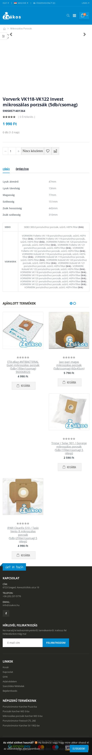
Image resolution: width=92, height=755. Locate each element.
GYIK (5, 676)
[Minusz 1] (5, 151)
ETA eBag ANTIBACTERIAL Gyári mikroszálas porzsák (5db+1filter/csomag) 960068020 (23, 367)
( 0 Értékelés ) (26, 117)
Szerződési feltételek (13, 686)
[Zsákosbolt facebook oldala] (6, 613)
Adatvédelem (10, 681)
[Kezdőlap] (4, 28)
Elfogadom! (79, 748)
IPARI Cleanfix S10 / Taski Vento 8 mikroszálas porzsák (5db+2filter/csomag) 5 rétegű (23, 534)
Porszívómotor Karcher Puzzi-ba (20, 706)
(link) (81, 227)
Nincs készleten (33, 151)
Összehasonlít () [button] (44, 3)
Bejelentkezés (10, 690)
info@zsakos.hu (11, 605)
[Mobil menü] (74, 15)
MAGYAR (20, 3)
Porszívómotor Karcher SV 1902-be (21, 725)
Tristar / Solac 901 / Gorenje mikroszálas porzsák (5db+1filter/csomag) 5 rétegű (69, 448)
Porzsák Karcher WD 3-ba (16, 711)
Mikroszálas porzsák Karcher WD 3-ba (22, 716)
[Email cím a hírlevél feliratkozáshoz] (36, 642)
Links (84, 3)
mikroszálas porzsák (21, 28)
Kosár (6, 667)
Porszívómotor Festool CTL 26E (19, 720)
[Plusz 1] (18, 151)
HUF (5, 3)
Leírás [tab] (6, 169)
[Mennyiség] (12, 151)
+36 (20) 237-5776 (12, 596)
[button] (68, 15)
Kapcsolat (8, 672)
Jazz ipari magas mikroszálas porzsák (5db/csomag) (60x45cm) (69, 365)
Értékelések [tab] (22, 169)
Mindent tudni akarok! (54, 748)
